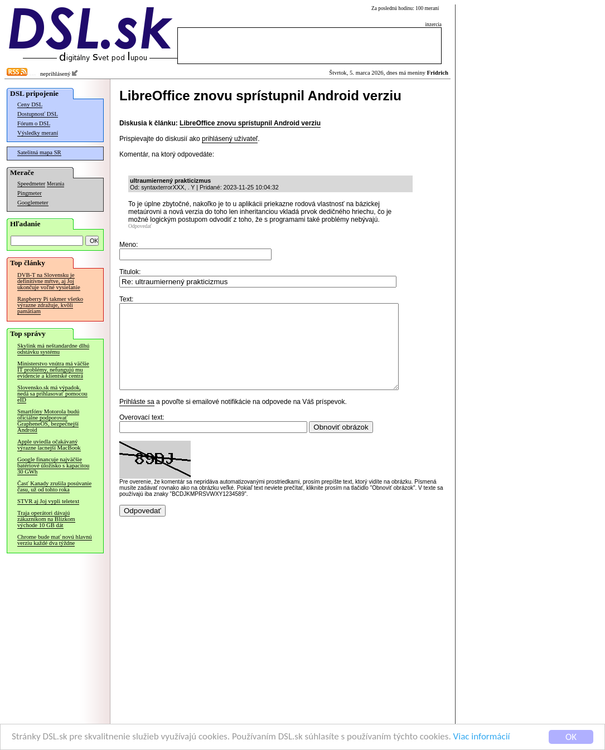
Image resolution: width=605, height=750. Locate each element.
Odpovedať (140, 226)
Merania (55, 184)
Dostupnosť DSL (37, 114)
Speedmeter (31, 184)
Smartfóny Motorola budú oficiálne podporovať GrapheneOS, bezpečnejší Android (48, 420)
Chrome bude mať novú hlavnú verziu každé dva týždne (54, 540)
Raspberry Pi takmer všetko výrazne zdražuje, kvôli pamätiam (50, 305)
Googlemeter (33, 202)
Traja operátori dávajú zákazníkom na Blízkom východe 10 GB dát (46, 519)
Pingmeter (29, 193)
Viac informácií (481, 738)
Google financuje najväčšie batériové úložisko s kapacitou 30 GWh (53, 465)
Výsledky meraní (37, 133)
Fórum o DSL (33, 123)
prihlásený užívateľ (230, 139)
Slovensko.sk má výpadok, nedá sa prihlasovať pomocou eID (52, 393)
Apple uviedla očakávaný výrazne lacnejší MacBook (49, 445)
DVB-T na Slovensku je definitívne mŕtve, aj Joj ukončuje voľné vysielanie (48, 281)
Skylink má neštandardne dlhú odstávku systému (53, 349)
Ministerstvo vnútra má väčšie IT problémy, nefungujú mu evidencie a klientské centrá (53, 370)
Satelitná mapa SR (39, 152)
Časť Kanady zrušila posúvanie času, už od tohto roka (54, 486)
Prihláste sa (136, 418)
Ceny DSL (29, 104)
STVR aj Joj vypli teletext (48, 501)
